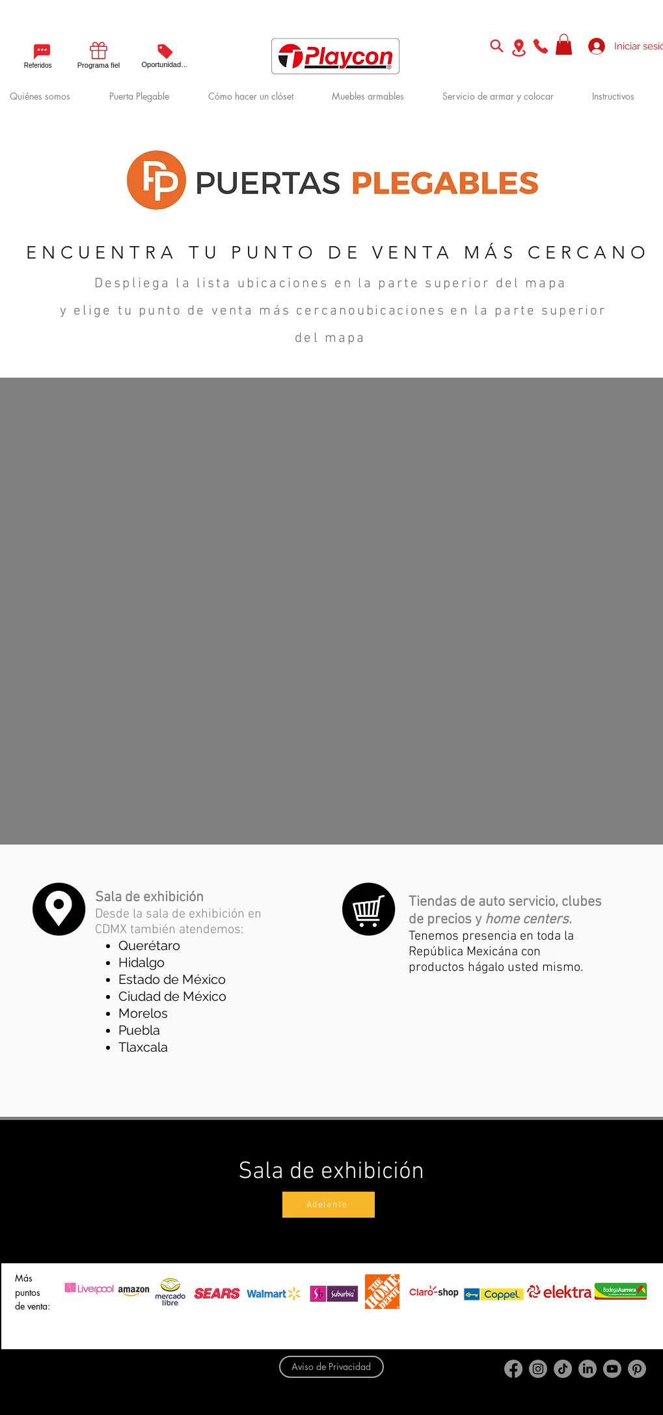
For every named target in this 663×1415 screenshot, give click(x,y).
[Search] (497, 45)
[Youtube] (612, 1369)
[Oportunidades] (165, 55)
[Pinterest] (637, 1369)
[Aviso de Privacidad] (331, 1367)
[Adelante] (328, 1205)
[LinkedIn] (587, 1369)
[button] (564, 44)
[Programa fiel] (99, 54)
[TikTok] (563, 1369)
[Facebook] (513, 1369)
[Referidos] (32, 55)
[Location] (519, 48)
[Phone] (540, 46)
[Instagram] (538, 1369)
